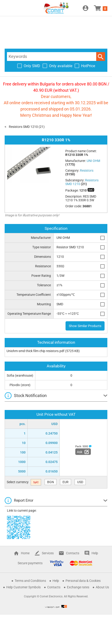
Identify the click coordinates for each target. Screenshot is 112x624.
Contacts (72, 553)
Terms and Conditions (30, 581)
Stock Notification (30, 395)
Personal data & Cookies (83, 581)
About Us (102, 587)
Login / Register (85, 8)
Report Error (23, 500)
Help (95, 553)
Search (100, 56)
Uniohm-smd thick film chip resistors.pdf (35, 351)
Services (48, 553)
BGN (50, 482)
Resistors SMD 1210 (23, 127)
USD (80, 482)
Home (25, 553)
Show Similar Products (85, 326)
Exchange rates (78, 587)
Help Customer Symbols (23, 587)
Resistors (86, 170)
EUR (66, 482)
